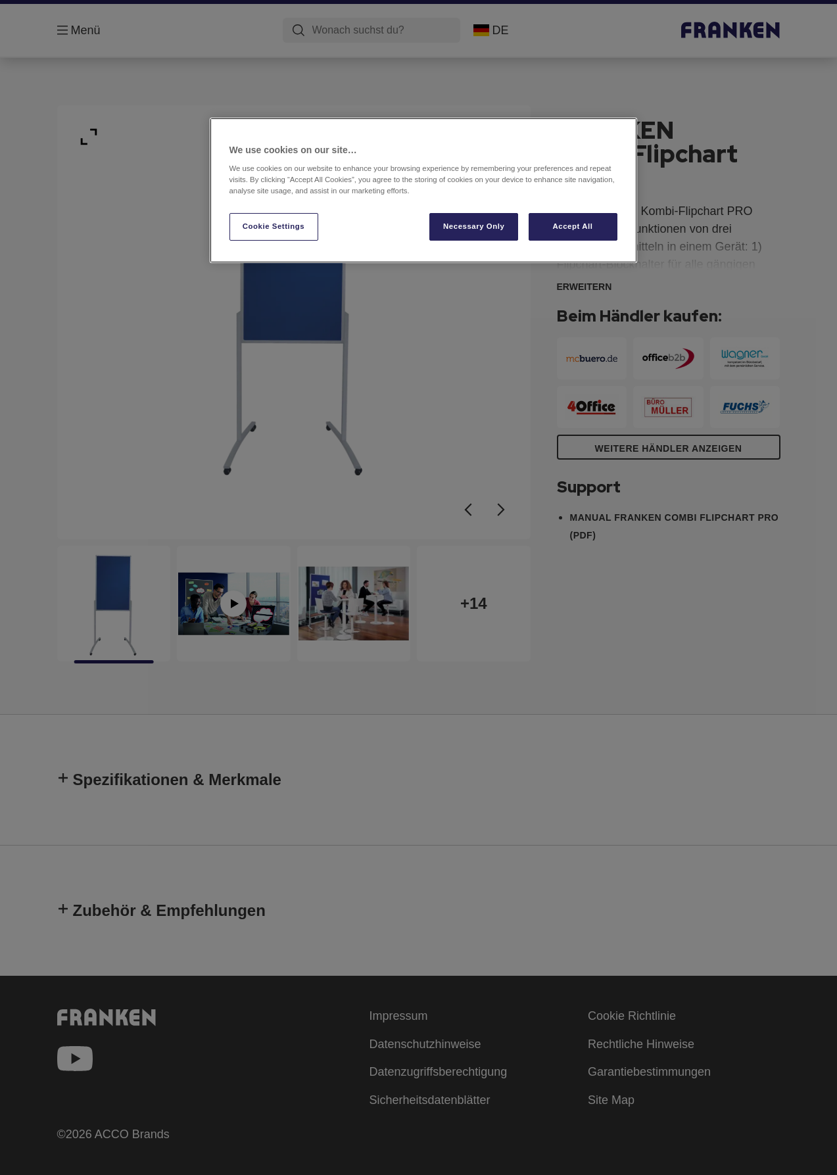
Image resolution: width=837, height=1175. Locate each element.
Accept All (573, 226)
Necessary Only (473, 226)
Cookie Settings (274, 226)
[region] (423, 191)
